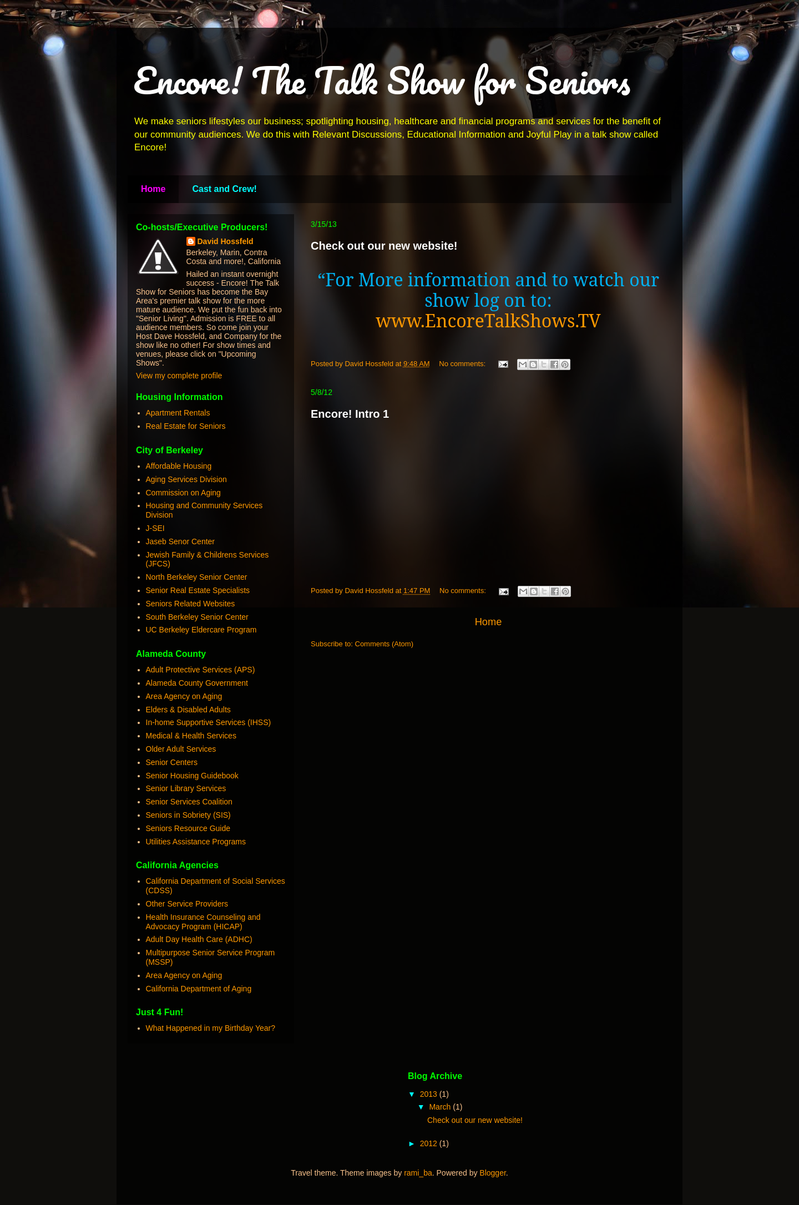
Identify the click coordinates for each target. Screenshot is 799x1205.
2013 (429, 1094)
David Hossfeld (226, 241)
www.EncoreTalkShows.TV (488, 320)
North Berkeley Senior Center (196, 577)
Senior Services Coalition (189, 801)
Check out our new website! (384, 246)
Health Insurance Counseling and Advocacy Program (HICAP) (203, 922)
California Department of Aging (199, 988)
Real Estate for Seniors (186, 426)
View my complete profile (179, 375)
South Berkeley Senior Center (197, 616)
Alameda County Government (197, 683)
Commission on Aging (183, 492)
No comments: (463, 364)
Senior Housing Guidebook (192, 775)
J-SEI (155, 528)
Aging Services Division (186, 479)
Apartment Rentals (178, 412)
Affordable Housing (179, 466)
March (441, 1106)
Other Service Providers (187, 903)
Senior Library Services (186, 788)
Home (153, 189)
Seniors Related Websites (190, 603)
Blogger (492, 1172)
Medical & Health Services (191, 735)
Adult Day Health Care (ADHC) (199, 939)
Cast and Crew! (224, 189)
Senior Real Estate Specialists (198, 590)
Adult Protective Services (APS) (200, 669)
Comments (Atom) (384, 644)
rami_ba (418, 1172)
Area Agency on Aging (184, 696)
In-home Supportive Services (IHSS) (208, 722)
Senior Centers (172, 762)
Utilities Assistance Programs (196, 841)
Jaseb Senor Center (180, 541)
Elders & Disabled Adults (188, 709)
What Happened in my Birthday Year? (210, 1028)
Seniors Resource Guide (188, 828)
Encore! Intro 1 (350, 414)
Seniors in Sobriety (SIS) (188, 815)
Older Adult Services (181, 749)
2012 (429, 1143)
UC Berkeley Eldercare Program (201, 629)
